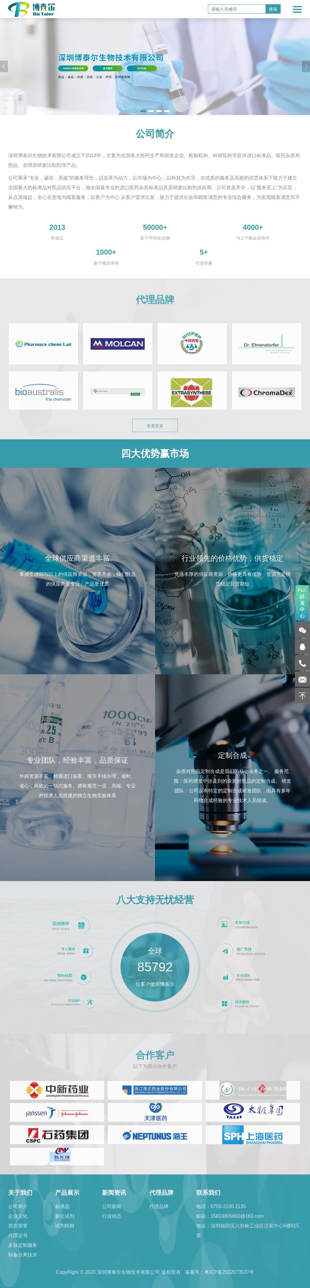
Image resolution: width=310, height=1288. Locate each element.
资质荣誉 (18, 1225)
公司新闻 (111, 1206)
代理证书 (18, 1235)
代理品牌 (159, 1206)
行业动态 (111, 1216)
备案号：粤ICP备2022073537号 (219, 1272)
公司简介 (18, 1206)
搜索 (273, 9)
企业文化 (18, 1216)
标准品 (62, 1206)
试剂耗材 (64, 1225)
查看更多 (155, 436)
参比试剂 (64, 1216)
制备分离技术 (22, 1254)
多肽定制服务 (22, 1245)
